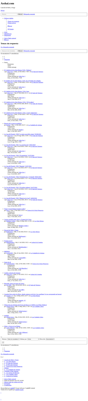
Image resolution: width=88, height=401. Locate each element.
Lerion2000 (9, 253)
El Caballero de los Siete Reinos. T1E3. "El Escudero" (19, 102)
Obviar (2, 10)
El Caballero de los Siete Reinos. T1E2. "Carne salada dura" (20, 113)
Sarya (7, 210)
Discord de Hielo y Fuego (11, 230)
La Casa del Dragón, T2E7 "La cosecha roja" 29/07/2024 (19, 145)
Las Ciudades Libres (38, 306)
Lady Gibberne (10, 328)
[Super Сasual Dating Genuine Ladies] (14, 209)
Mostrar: (11, 339)
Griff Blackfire (10, 263)
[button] (7, 59)
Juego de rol (7, 262)
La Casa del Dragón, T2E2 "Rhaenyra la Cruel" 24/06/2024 (20, 198)
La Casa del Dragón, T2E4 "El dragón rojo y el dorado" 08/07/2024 (22, 177)
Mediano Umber (10, 221)
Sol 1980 (8, 285)
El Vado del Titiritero (37, 71)
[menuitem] (13, 21)
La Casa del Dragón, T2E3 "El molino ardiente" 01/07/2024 (20, 187)
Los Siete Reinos (39, 221)
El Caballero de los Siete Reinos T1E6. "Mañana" (17, 70)
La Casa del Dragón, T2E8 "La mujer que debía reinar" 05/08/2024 (22, 134)
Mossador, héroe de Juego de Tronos (14, 283)
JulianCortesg (10, 306)
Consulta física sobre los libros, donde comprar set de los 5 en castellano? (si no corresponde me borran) (33, 294)
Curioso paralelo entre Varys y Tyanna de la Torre (17, 219)
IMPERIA (7, 251)
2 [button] (4, 58)
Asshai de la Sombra (37, 242)
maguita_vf (9, 296)
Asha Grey (10, 71)
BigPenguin (9, 231)
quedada (6, 315)
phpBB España (19, 389)
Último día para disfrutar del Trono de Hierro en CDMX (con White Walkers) (25, 305)
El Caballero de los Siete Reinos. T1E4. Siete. (16, 91)
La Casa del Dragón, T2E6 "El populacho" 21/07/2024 (19, 155)
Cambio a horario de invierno (12, 273)
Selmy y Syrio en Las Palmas (12, 326)
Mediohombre (10, 242)
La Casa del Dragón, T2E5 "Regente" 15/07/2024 (17, 166)
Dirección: (47, 339)
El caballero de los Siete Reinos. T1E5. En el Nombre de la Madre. (22, 81)
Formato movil (8, 241)
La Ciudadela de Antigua (35, 125)
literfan (8, 125)
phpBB (12, 388)
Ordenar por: (29, 339)
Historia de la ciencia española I (13, 123)
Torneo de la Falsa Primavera (35, 210)
